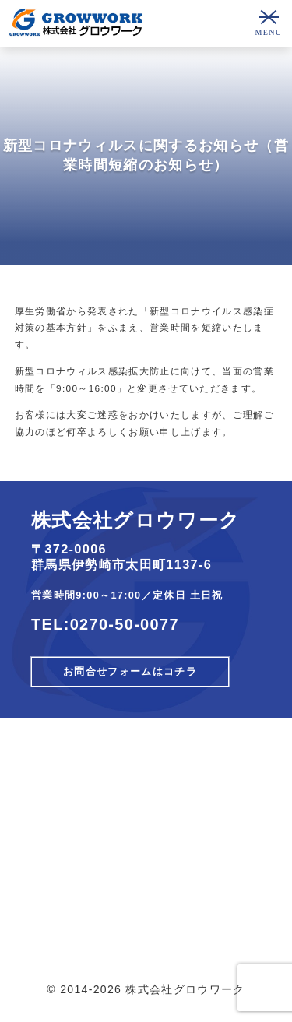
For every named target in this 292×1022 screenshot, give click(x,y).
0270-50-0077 (124, 624)
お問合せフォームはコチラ (130, 671)
